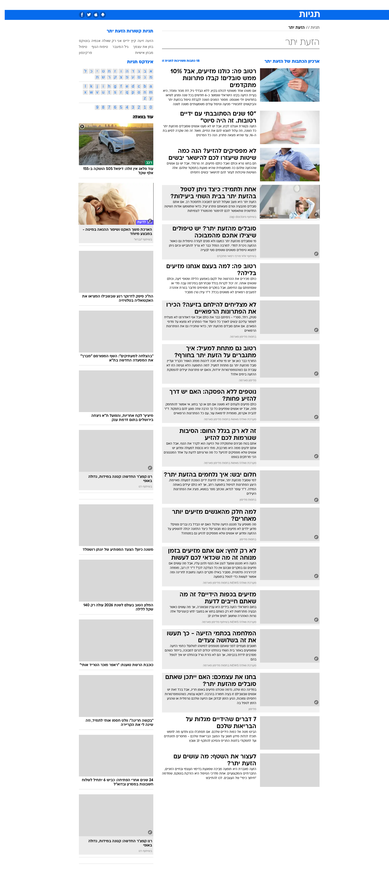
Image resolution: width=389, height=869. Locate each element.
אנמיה (91, 41)
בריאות (182, 5)
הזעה (145, 41)
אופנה (128, 5)
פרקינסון (80, 53)
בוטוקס (79, 41)
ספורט (275, 5)
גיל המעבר (116, 47)
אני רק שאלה (107, 41)
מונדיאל (257, 5)
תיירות (165, 5)
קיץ (128, 41)
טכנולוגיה (146, 5)
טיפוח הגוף (95, 47)
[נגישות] (7, 5)
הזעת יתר (292, 28)
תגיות (310, 28)
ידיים (121, 41)
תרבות (240, 5)
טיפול (78, 47)
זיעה (136, 41)
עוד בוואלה (138, 117)
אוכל (197, 5)
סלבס (224, 5)
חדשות (291, 5)
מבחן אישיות (139, 53)
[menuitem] (288, 5)
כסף (210, 5)
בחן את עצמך (138, 47)
